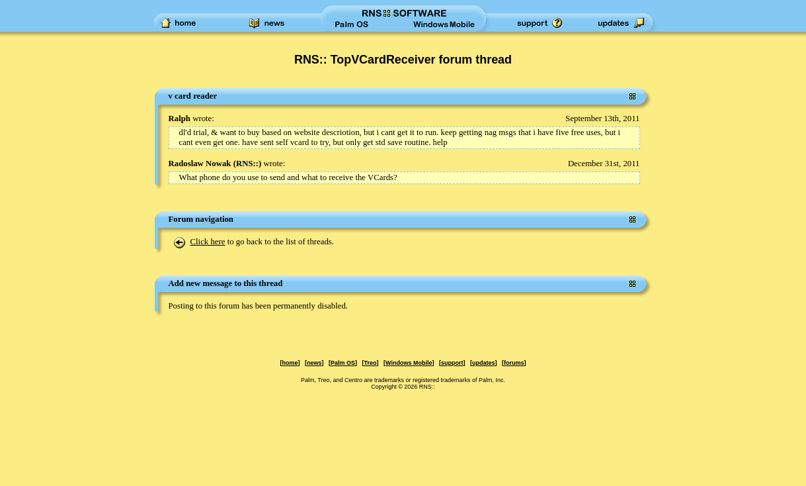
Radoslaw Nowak (200, 163)
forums (514, 363)
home (290, 363)
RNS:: (247, 163)
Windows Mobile (408, 363)
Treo (370, 363)
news (314, 363)
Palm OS (343, 363)
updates (483, 363)
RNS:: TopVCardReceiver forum (383, 59)
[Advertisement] (59, 287)
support (452, 363)
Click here (207, 241)
